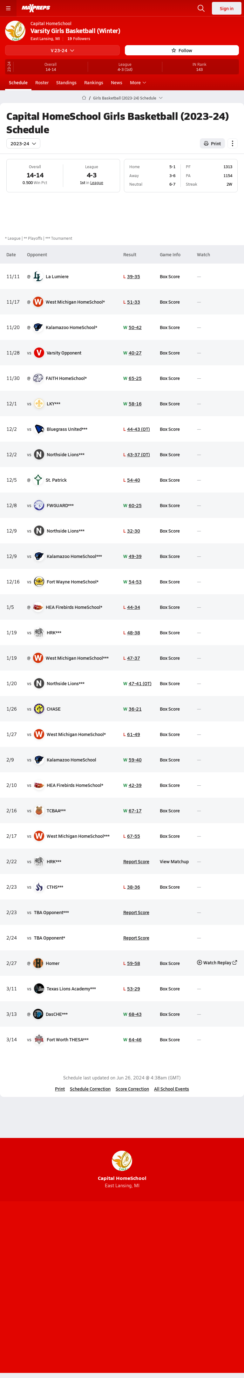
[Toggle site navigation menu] (8, 8)
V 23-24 (62, 50)
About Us (104, 1270)
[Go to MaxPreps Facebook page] (168, 1253)
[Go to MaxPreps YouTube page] (99, 1253)
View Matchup (174, 861)
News (116, 82)
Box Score (170, 276)
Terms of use (98, 1292)
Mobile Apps (135, 1270)
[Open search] (201, 8)
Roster (42, 82)
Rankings (93, 82)
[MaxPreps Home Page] (84, 98)
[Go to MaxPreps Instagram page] (122, 1253)
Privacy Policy (136, 1281)
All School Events (171, 1089)
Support (122, 1309)
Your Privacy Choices (122, 1300)
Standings (66, 82)
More (137, 82)
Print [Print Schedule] (212, 143)
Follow (182, 50)
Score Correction (132, 1089)
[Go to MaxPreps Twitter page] (145, 1253)
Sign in (227, 8)
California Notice (141, 1292)
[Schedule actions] (232, 143)
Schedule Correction (90, 1089)
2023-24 (23, 143)
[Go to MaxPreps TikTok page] (76, 1253)
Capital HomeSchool (122, 1166)
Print (60, 1089)
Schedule (18, 82)
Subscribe (102, 1281)
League (96, 182)
